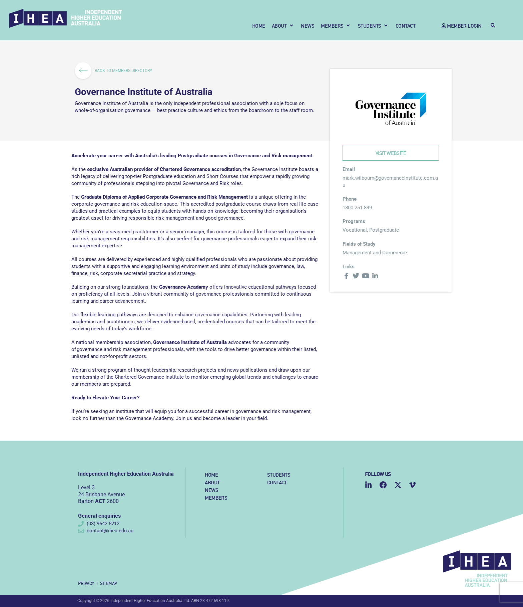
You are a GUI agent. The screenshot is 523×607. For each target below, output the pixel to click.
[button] (283, 25)
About (212, 482)
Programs (354, 221)
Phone (350, 199)
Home (211, 474)
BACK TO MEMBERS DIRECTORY (115, 70)
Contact (277, 482)
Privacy (86, 583)
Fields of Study (359, 244)
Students (278, 474)
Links (349, 267)
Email (349, 169)
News (211, 489)
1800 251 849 (357, 208)
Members (216, 497)
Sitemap (108, 583)
